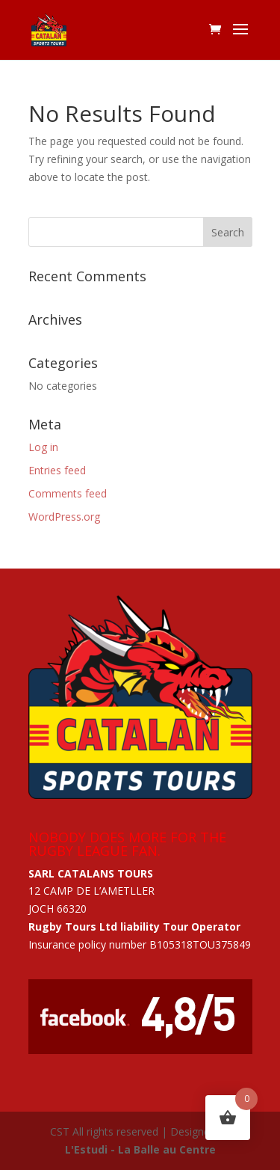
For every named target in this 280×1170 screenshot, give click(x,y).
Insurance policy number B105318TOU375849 (139, 944)
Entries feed (57, 470)
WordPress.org (64, 516)
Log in (43, 447)
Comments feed (67, 493)
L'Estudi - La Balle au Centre (140, 1149)
